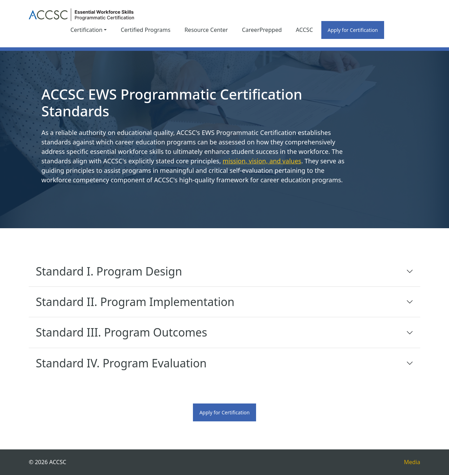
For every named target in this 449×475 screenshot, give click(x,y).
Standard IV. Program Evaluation (121, 363)
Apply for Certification (353, 30)
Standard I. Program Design (109, 271)
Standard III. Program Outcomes (121, 332)
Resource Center (206, 30)
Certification (86, 30)
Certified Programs (145, 30)
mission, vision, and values (261, 161)
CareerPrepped (262, 30)
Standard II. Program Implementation (135, 301)
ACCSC (304, 30)
